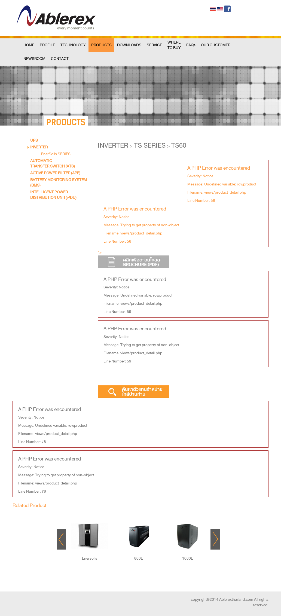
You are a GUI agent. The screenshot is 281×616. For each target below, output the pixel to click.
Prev (61, 539)
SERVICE (154, 45)
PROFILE (47, 45)
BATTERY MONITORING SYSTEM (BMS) (58, 182)
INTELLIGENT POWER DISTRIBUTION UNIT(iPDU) (53, 195)
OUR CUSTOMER (215, 45)
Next (215, 539)
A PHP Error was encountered (218, 168)
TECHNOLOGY (73, 45)
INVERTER (39, 147)
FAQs (191, 45)
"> (133, 258)
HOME (28, 45)
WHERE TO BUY (174, 45)
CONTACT (60, 59)
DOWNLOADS (129, 45)
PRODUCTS (101, 45)
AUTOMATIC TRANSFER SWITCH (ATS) (52, 163)
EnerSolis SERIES (56, 154)
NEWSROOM (34, 59)
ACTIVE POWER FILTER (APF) (55, 173)
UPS (34, 140)
